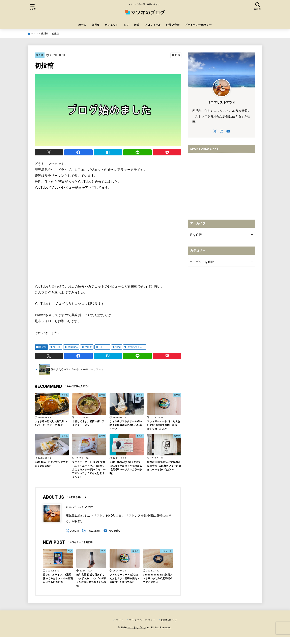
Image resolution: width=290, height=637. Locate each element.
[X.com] (72, 531)
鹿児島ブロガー (136, 347)
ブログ (88, 347)
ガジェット (111, 24)
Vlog (118, 347)
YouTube (72, 347)
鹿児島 (96, 24)
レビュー (104, 347)
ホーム (82, 24)
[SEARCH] (257, 6)
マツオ (57, 347)
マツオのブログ (136, 627)
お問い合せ (172, 24)
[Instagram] (91, 531)
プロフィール (153, 24)
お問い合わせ (169, 620)
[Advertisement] (221, 184)
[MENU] (32, 6)
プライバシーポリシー (198, 24)
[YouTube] (112, 531)
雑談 (137, 24)
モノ (126, 24)
